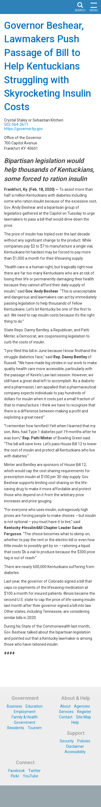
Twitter (34, 770)
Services (66, 711)
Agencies (82, 706)
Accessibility (75, 752)
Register (84, 711)
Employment (25, 711)
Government (24, 722)
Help (75, 722)
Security (67, 741)
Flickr (15, 776)
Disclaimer (75, 746)
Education (34, 706)
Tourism (35, 728)
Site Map (83, 717)
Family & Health (25, 717)
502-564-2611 (16, 124)
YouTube (30, 776)
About (65, 706)
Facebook (16, 770)
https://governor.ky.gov (23, 129)
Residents (15, 728)
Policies (83, 741)
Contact (65, 717)
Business (14, 706)
